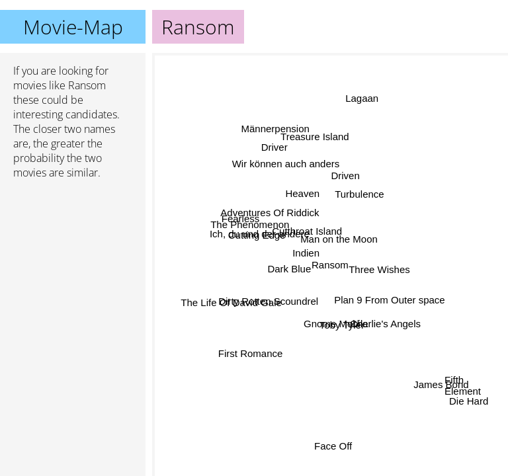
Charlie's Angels (385, 324)
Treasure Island (314, 137)
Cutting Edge (256, 235)
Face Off (334, 444)
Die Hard (468, 401)
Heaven (302, 194)
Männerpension (275, 128)
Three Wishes (379, 269)
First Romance (250, 353)
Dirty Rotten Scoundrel (269, 301)
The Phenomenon (249, 225)
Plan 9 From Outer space (389, 300)
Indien (305, 253)
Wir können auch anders (286, 163)
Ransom (330, 264)
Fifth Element (462, 382)
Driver (274, 147)
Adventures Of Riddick (269, 212)
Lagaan (362, 98)
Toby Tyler (341, 325)
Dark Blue (289, 268)
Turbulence (360, 194)
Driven (345, 174)
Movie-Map (73, 26)
